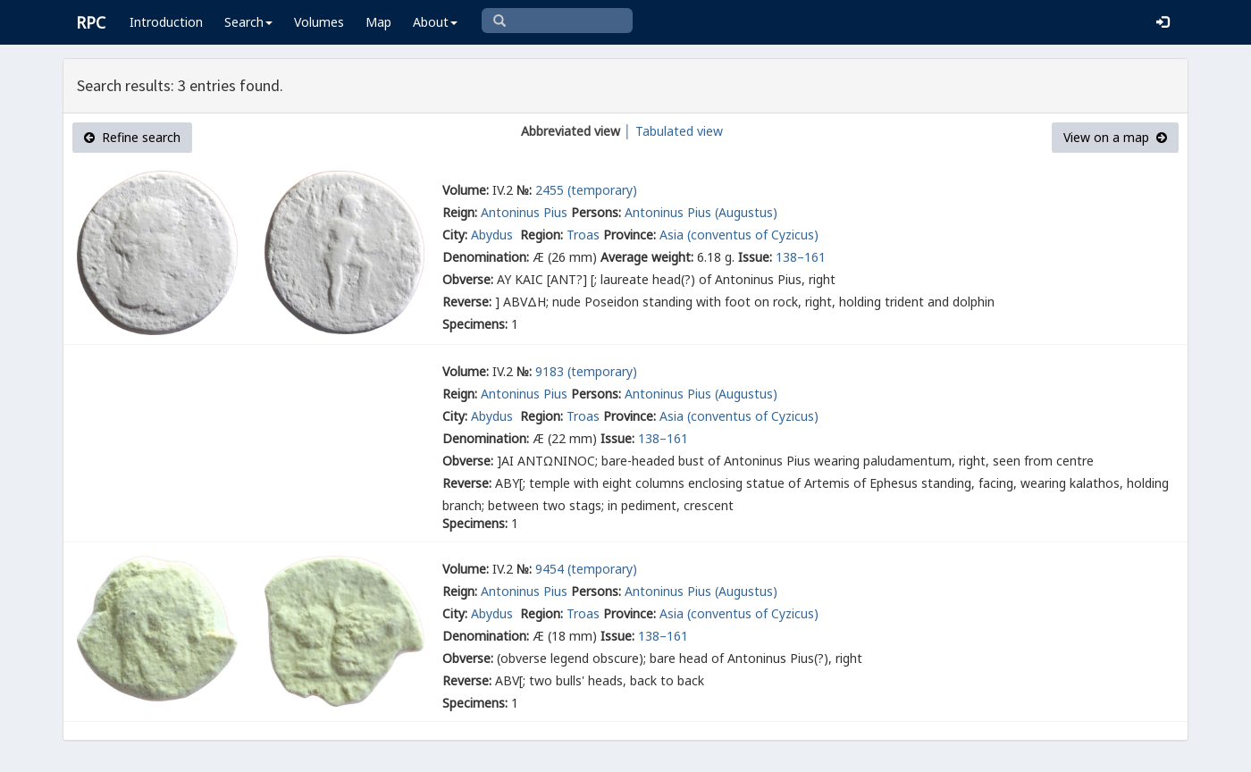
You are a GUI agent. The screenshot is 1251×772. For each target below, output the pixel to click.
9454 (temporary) (586, 568)
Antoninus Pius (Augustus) (701, 212)
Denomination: (485, 256)
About (435, 21)
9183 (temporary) (586, 371)
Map (378, 21)
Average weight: (646, 256)
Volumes (319, 21)
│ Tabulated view (671, 130)
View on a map (1115, 137)
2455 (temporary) (586, 189)
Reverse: (466, 301)
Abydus (493, 234)
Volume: (465, 189)
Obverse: (467, 279)
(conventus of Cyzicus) (753, 234)
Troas (583, 234)
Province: (629, 234)
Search (248, 21)
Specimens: (475, 323)
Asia (671, 234)
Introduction (166, 21)
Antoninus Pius (524, 212)
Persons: (596, 212)
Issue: (755, 256)
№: (524, 189)
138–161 (801, 256)
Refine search (132, 137)
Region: (541, 234)
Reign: (459, 212)
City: (454, 234)
